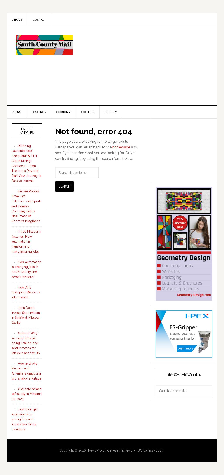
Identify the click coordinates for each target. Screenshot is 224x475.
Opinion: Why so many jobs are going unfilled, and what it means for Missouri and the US (26, 343)
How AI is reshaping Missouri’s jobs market (26, 292)
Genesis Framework (121, 450)
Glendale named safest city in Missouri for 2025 (27, 394)
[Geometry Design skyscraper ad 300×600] (184, 298)
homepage (121, 147)
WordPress (145, 450)
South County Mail (44, 45)
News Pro (95, 450)
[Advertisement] (144, 65)
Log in (160, 450)
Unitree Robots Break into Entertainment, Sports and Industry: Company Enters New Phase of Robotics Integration (27, 206)
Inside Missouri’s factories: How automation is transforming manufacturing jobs (26, 241)
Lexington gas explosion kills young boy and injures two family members (25, 419)
